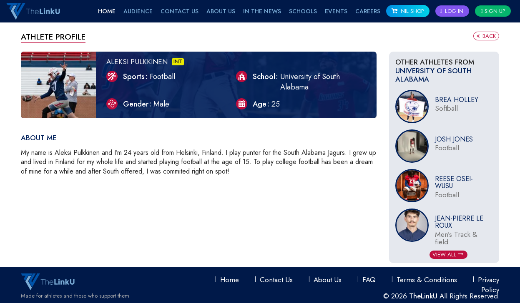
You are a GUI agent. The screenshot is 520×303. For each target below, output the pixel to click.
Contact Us (179, 11)
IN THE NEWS (262, 11)
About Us (220, 11)
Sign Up (493, 11)
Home (107, 11)
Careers (367, 11)
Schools (303, 11)
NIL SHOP (408, 11)
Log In (451, 11)
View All (447, 254)
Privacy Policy (488, 285)
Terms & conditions (427, 280)
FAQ (369, 280)
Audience (138, 11)
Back (486, 36)
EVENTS (336, 11)
